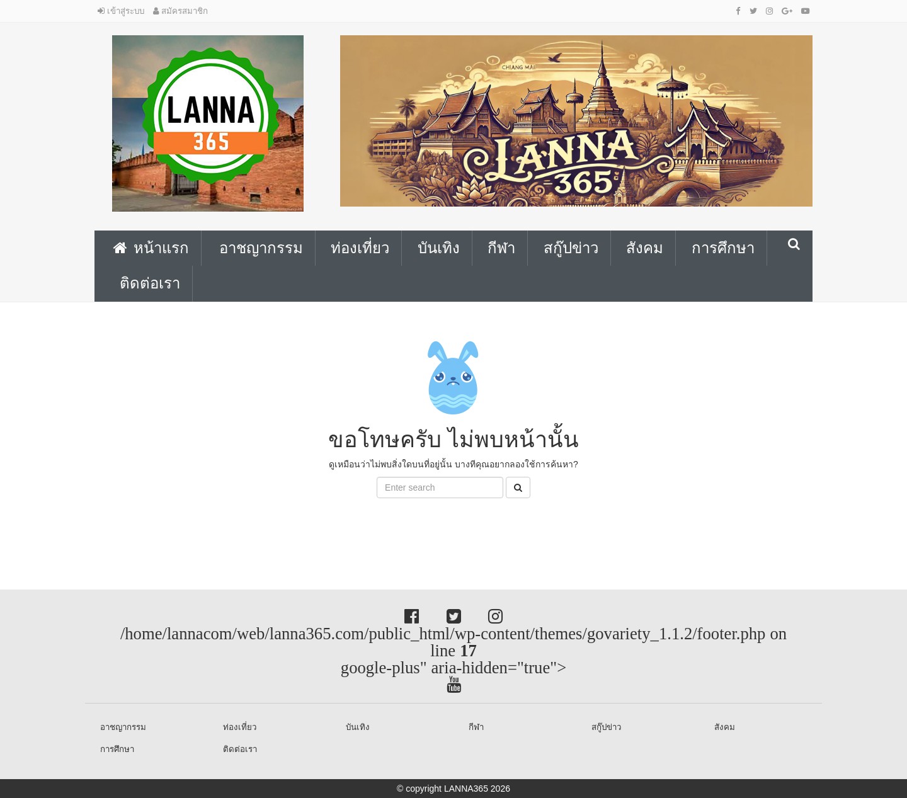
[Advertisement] (101, 526)
